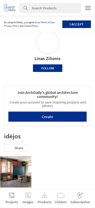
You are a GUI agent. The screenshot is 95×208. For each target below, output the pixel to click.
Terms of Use (47, 22)
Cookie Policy (31, 26)
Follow (47, 68)
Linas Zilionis (47, 58)
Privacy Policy (11, 26)
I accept (77, 24)
